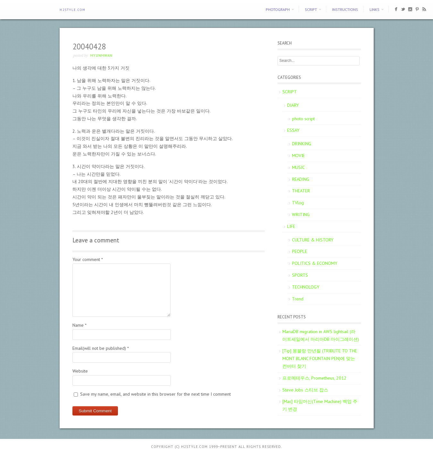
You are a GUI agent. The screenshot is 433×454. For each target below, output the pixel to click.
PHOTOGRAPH (278, 9)
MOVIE (298, 155)
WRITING (301, 214)
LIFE (291, 226)
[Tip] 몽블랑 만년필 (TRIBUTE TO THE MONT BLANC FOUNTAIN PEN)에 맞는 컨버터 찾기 (319, 358)
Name (79, 325)
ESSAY (293, 130)
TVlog (298, 203)
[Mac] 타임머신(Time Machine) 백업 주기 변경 (319, 405)
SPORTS (300, 275)
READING (300, 179)
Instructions (345, 9)
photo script (303, 119)
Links (374, 9)
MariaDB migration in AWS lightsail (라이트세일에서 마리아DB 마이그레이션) (320, 335)
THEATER (301, 191)
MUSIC (298, 167)
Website (80, 371)
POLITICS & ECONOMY (314, 263)
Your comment (87, 259)
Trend (298, 299)
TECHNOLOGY (305, 287)
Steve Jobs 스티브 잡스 (305, 390)
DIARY (293, 105)
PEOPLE (299, 251)
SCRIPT (311, 9)
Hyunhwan (101, 55)
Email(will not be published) (100, 348)
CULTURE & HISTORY (312, 240)
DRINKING (301, 144)
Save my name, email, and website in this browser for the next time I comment (155, 394)
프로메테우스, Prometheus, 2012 (314, 378)
